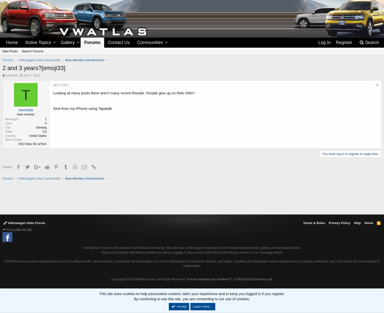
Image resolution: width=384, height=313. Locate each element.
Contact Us (119, 42)
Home (12, 42)
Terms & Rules (314, 223)
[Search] (369, 43)
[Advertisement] (192, 197)
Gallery (68, 42)
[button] (54, 43)
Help (357, 223)
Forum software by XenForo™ (230, 279)
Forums (92, 42)
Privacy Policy (339, 223)
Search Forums (32, 51)
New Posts (10, 51)
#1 (377, 85)
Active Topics (38, 42)
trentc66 (11, 75)
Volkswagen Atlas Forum (24, 223)
